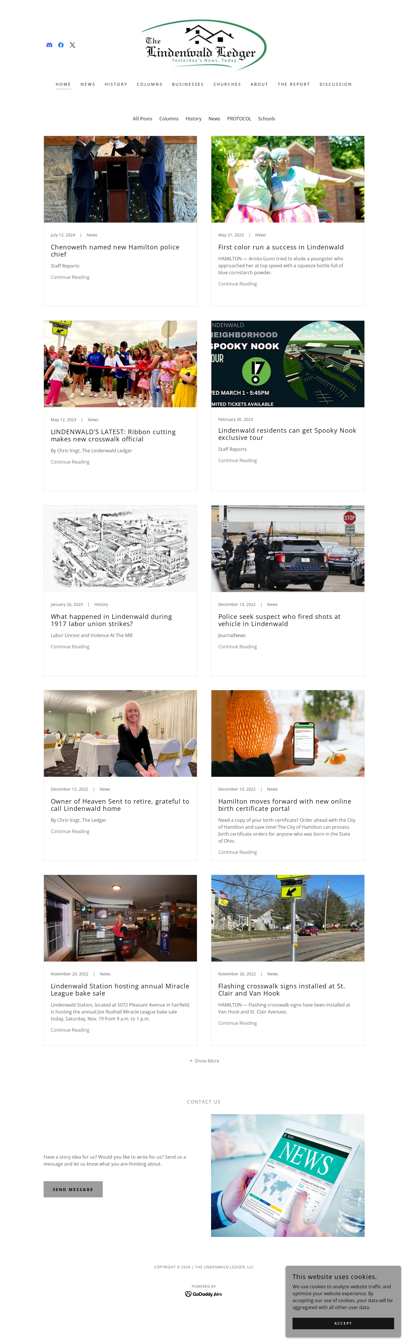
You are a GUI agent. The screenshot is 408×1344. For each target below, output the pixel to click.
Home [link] (63, 84)
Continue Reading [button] (70, 277)
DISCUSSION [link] (336, 84)
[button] (204, 1060)
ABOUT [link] (260, 84)
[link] (49, 45)
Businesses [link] (188, 84)
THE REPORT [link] (294, 84)
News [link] (214, 118)
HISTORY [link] (116, 84)
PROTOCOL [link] (239, 118)
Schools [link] (266, 118)
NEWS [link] (88, 84)
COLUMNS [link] (150, 84)
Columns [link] (169, 118)
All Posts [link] (142, 118)
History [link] (194, 118)
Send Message (73, 1189)
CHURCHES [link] (228, 84)
